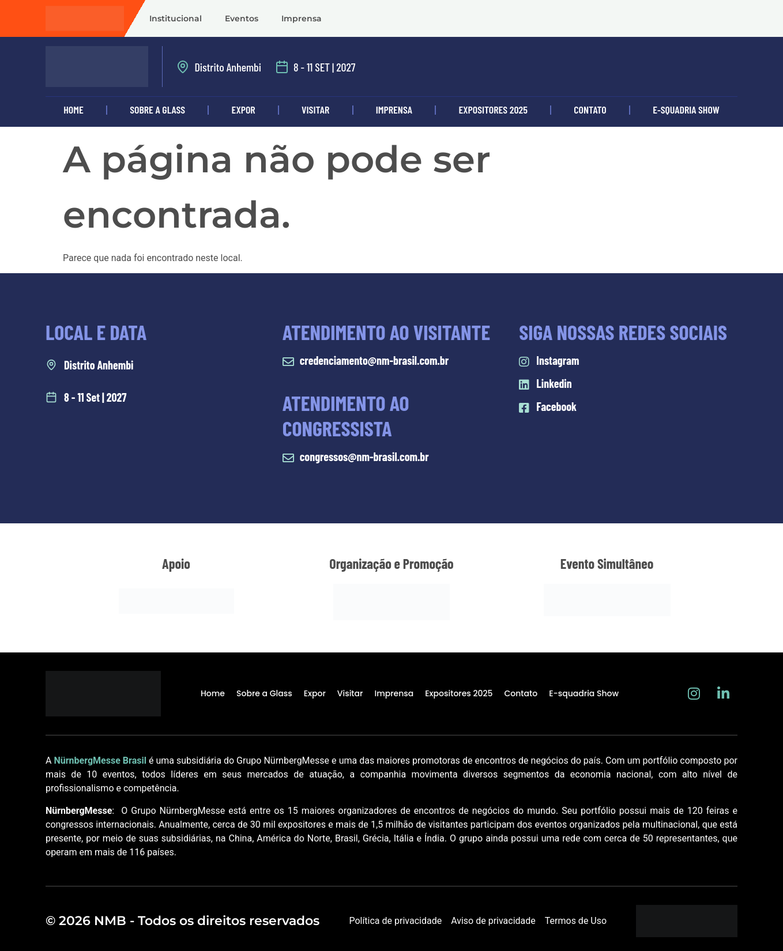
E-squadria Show (686, 109)
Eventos (241, 18)
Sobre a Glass (157, 109)
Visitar (315, 109)
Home (73, 109)
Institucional (175, 18)
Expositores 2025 (493, 109)
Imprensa (301, 18)
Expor (243, 109)
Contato (590, 109)
